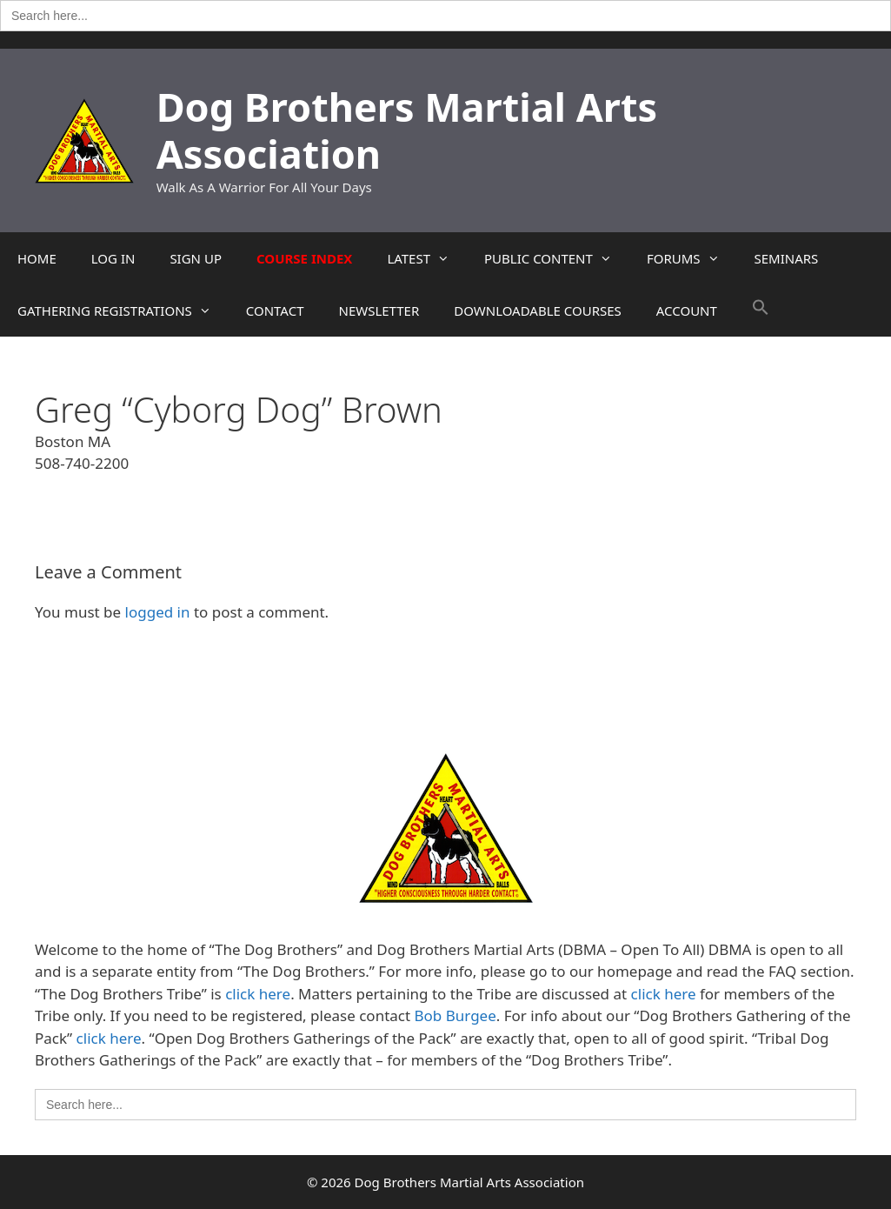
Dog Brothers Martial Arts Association (406, 130)
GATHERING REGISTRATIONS (123, 310)
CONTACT (275, 310)
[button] (761, 310)
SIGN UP (196, 258)
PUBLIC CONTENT (556, 258)
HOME (37, 258)
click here (257, 994)
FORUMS (692, 258)
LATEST (427, 258)
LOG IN (113, 258)
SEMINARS (787, 258)
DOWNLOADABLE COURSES (538, 310)
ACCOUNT (686, 310)
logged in (157, 612)
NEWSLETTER (378, 310)
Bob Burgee (455, 1015)
